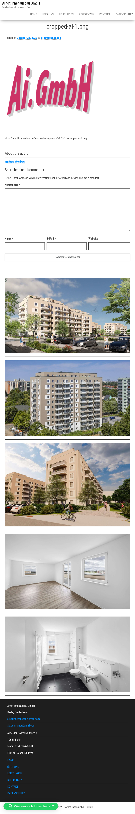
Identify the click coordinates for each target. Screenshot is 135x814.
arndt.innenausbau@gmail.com (23, 719)
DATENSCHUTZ (16, 793)
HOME (33, 14)
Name (9, 238)
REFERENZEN (86, 14)
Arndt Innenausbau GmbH (21, 3)
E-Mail (51, 238)
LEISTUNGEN (66, 14)
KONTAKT (104, 14)
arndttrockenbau (51, 37)
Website (93, 238)
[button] (30, 806)
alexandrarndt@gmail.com (21, 725)
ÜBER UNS (48, 14)
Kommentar (12, 184)
